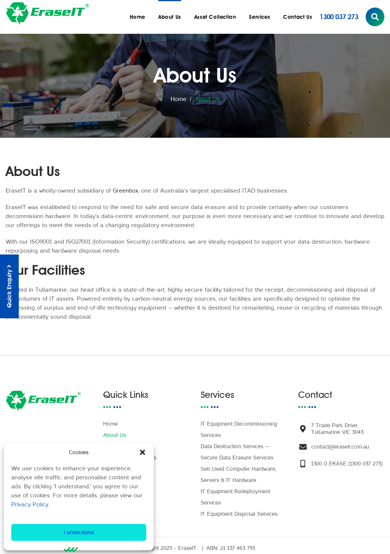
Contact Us (297, 17)
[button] (142, 452)
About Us (169, 17)
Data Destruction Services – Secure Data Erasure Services (237, 446)
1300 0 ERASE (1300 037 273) (346, 458)
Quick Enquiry (9, 286)
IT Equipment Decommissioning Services (239, 424)
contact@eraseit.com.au (340, 441)
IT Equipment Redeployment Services (235, 491)
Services (259, 17)
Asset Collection (215, 17)
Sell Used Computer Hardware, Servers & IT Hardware (238, 469)
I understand (79, 532)
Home (137, 17)
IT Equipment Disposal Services (239, 508)
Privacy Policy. (30, 504)
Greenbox (125, 190)
